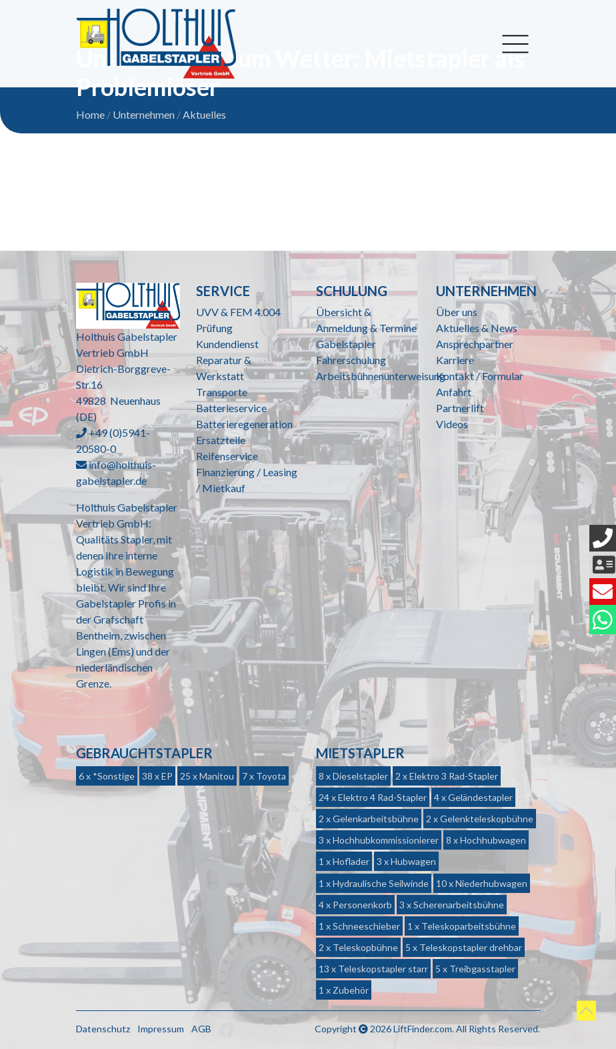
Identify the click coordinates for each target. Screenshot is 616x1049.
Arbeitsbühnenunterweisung (380, 375)
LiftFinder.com (422, 1028)
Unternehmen (144, 114)
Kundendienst (227, 343)
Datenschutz (103, 1028)
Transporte (221, 391)
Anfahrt (453, 391)
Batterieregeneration (244, 423)
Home (90, 114)
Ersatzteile (220, 439)
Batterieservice (231, 407)
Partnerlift (460, 407)
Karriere (455, 359)
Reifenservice (227, 455)
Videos (452, 423)
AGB (201, 1028)
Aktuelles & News (476, 327)
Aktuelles (204, 114)
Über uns (456, 311)
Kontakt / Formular (479, 375)
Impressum (160, 1028)
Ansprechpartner (474, 343)
